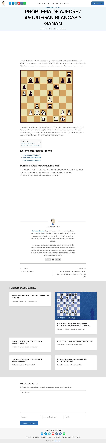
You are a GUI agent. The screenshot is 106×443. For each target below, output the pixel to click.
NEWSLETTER (98, 3)
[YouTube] (18, 3)
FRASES (43, 437)
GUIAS (49, 437)
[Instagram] (56, 433)
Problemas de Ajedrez (53, 7)
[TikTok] (15, 3)
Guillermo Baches (46, 29)
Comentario (25, 392)
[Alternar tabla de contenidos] (38, 141)
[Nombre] (30, 417)
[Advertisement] (53, 45)
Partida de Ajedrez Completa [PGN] (30, 145)
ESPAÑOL (28, 437)
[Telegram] (13, 3)
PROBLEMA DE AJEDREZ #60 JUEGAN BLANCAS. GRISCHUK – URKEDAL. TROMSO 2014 (70, 272)
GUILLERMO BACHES (53, 430)
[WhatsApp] (24, 3)
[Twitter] (10, 3)
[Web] (75, 417)
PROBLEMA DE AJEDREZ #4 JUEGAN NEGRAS (75, 341)
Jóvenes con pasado (36, 269)
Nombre (24, 417)
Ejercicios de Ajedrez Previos (28, 143)
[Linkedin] (21, 3)
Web (67, 417)
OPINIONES (56, 437)
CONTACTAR (76, 437)
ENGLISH (36, 437)
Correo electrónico (50, 417)
